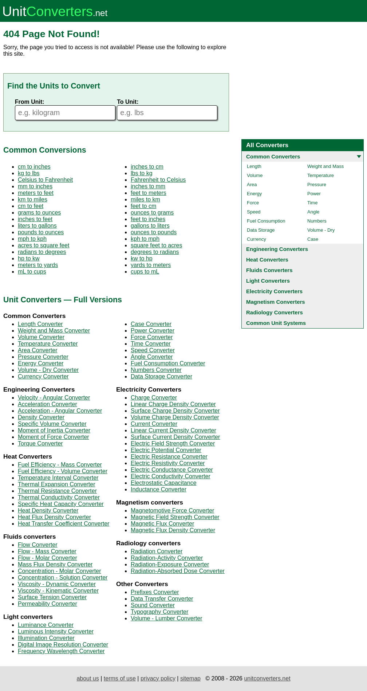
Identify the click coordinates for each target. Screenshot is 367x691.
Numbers (317, 221)
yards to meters (151, 265)
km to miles (32, 199)
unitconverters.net (267, 678)
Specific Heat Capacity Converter (61, 504)
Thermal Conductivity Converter (59, 497)
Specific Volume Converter (52, 424)
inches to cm (147, 167)
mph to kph (32, 239)
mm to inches (35, 186)
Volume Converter (41, 337)
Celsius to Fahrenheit (45, 180)
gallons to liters (150, 226)
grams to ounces (39, 212)
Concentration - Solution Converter (62, 577)
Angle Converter (152, 357)
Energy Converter (40, 363)
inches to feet (35, 219)
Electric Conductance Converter (172, 470)
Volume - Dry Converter (48, 370)
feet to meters (148, 193)
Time (312, 202)
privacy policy (158, 678)
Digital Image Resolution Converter (63, 644)
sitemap (190, 678)
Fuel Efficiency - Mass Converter (60, 465)
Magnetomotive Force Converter (172, 510)
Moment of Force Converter (53, 437)
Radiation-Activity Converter (167, 558)
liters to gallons (37, 226)
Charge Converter (154, 397)
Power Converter (152, 330)
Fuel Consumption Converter (168, 363)
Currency (256, 239)
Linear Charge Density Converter (173, 404)
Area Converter (38, 350)
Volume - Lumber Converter (166, 618)
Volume (255, 175)
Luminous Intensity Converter (56, 631)
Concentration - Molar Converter (59, 571)
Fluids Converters (269, 270)
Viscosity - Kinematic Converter (58, 591)
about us (87, 678)
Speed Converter (153, 350)
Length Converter (40, 324)
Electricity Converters (274, 291)
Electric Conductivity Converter (170, 476)
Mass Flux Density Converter (55, 564)
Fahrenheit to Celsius (158, 180)
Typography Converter (159, 612)
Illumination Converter (46, 638)
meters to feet (36, 193)
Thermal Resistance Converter (57, 491)
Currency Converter (43, 376)
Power (314, 193)
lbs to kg (142, 173)
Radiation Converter (156, 551)
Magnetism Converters (275, 302)
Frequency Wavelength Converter (61, 651)
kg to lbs (29, 173)
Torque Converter (40, 443)
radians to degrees (42, 252)
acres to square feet (43, 245)
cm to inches (34, 167)
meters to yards (38, 265)
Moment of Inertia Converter (54, 430)
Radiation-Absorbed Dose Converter (178, 571)
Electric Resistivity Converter (168, 463)
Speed (254, 212)
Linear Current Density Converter (173, 430)
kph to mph (145, 239)
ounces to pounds (154, 232)
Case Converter (151, 324)
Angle (313, 212)
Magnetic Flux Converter (162, 524)
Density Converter (41, 417)
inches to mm (148, 186)
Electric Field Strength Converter (173, 443)
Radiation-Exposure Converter (170, 564)
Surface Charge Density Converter (175, 411)
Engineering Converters (277, 249)
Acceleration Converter (47, 404)
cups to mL (145, 271)
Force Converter (152, 337)
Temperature (320, 175)
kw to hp (142, 258)
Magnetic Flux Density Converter (173, 530)
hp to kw (29, 258)
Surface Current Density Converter (175, 437)
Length (254, 166)
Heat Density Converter (48, 510)
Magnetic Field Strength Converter (175, 517)
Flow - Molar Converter (47, 558)
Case (312, 239)
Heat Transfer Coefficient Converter (63, 524)
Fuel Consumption (266, 221)
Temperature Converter (48, 344)
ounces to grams (152, 212)
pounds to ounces (41, 232)
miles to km (145, 199)
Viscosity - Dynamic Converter (57, 584)
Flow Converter (37, 545)
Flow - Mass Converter (47, 551)
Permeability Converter (47, 604)
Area (252, 184)
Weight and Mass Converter (54, 330)
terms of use (120, 678)
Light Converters (268, 281)
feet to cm (143, 206)
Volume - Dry (321, 230)
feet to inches (148, 219)
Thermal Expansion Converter (56, 484)
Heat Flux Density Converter (54, 517)
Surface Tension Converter (52, 597)
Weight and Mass (325, 166)
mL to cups (32, 271)
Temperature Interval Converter (58, 478)
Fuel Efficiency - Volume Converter (62, 471)
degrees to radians (155, 252)
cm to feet (30, 206)
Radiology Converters (274, 312)
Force (253, 202)
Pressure (316, 184)
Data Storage (261, 230)
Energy (254, 193)
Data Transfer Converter (162, 599)
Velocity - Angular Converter (54, 397)
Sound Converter (153, 605)
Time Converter (151, 344)
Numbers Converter (156, 370)
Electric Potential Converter (166, 450)
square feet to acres (156, 245)
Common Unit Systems (276, 323)
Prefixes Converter (155, 592)
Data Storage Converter (161, 376)
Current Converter (154, 424)
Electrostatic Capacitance (164, 483)
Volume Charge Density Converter (175, 417)
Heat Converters (267, 259)
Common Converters (273, 156)
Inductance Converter (158, 489)
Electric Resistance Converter (169, 457)
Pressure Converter (43, 357)
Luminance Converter (46, 625)
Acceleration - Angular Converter (60, 411)
